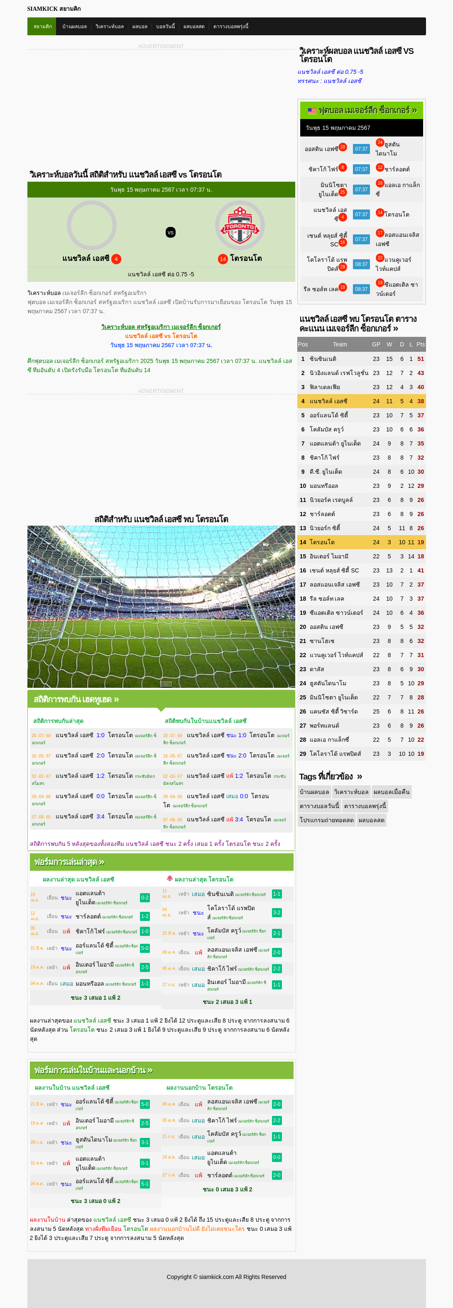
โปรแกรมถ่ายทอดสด (326, 820)
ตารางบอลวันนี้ (319, 806)
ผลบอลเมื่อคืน (389, 792)
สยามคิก (43, 26)
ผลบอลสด (194, 26)
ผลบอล (139, 26)
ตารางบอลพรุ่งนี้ (230, 26)
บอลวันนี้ (165, 26)
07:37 (361, 149)
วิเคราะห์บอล (109, 26)
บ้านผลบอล (74, 26)
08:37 (361, 264)
